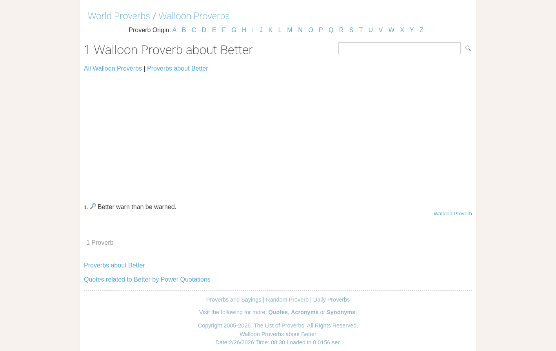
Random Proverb (287, 299)
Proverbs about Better (177, 68)
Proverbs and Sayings (234, 299)
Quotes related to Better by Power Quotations (147, 279)
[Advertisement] (278, 134)
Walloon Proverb (453, 213)
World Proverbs (119, 16)
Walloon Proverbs (194, 16)
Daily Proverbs (331, 299)
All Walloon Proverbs (113, 68)
